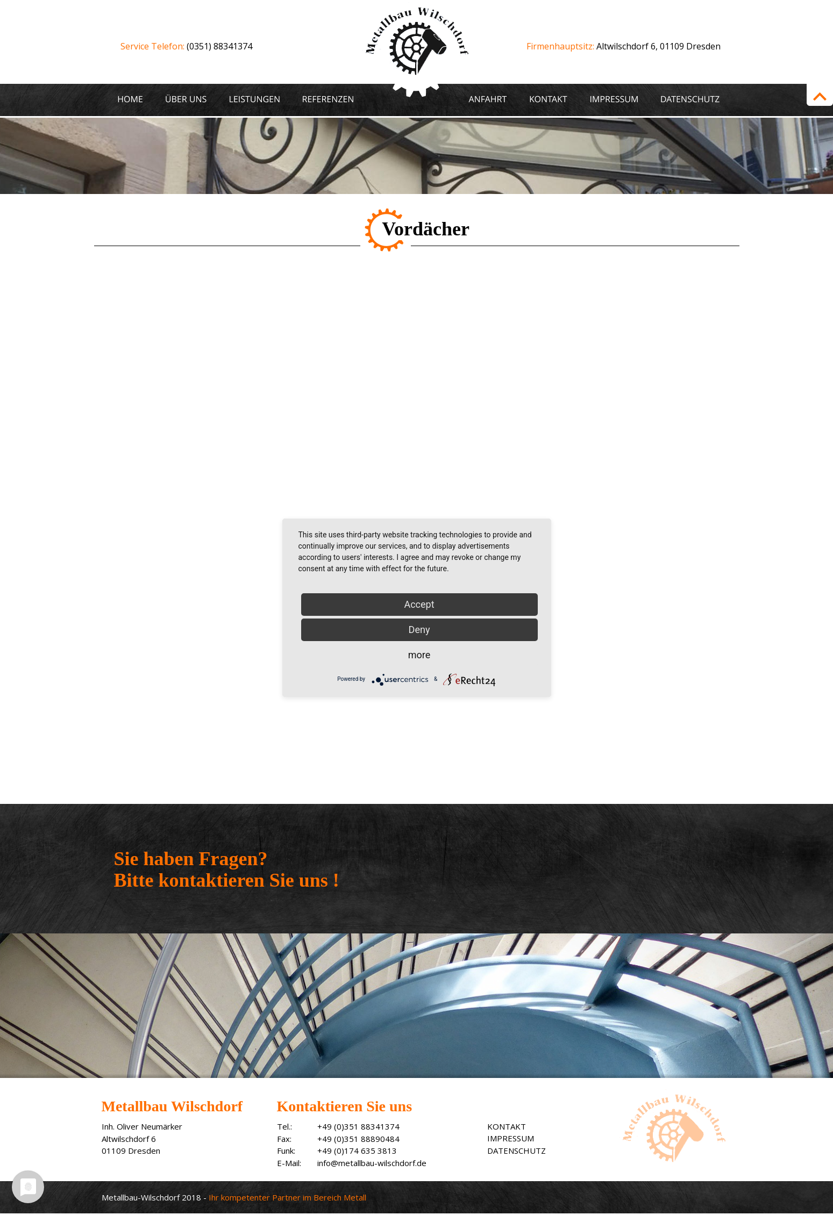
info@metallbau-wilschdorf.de (371, 1163)
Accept (419, 604)
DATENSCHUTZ (516, 1150)
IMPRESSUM (510, 1138)
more (419, 654)
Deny (419, 629)
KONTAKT (506, 1126)
